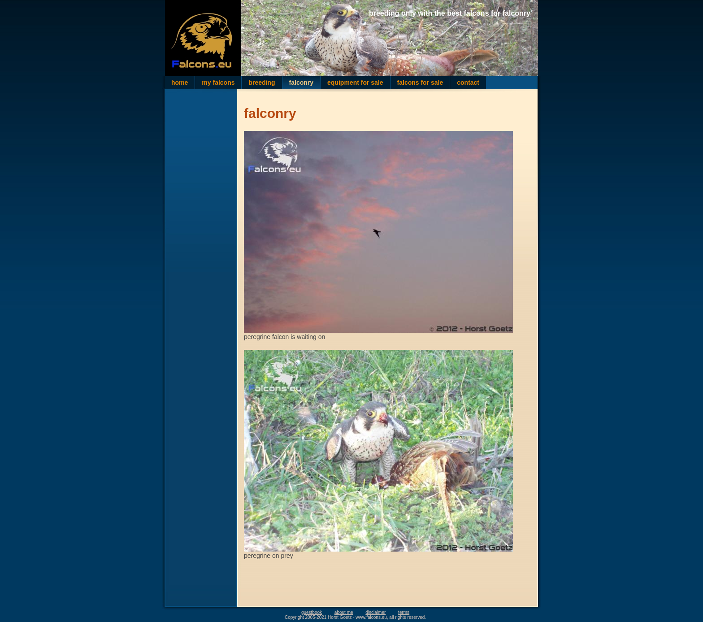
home (179, 82)
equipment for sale (355, 82)
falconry (301, 82)
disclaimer (375, 612)
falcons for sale (420, 82)
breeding (261, 82)
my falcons (218, 82)
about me (343, 612)
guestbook (311, 612)
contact (468, 82)
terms (403, 612)
